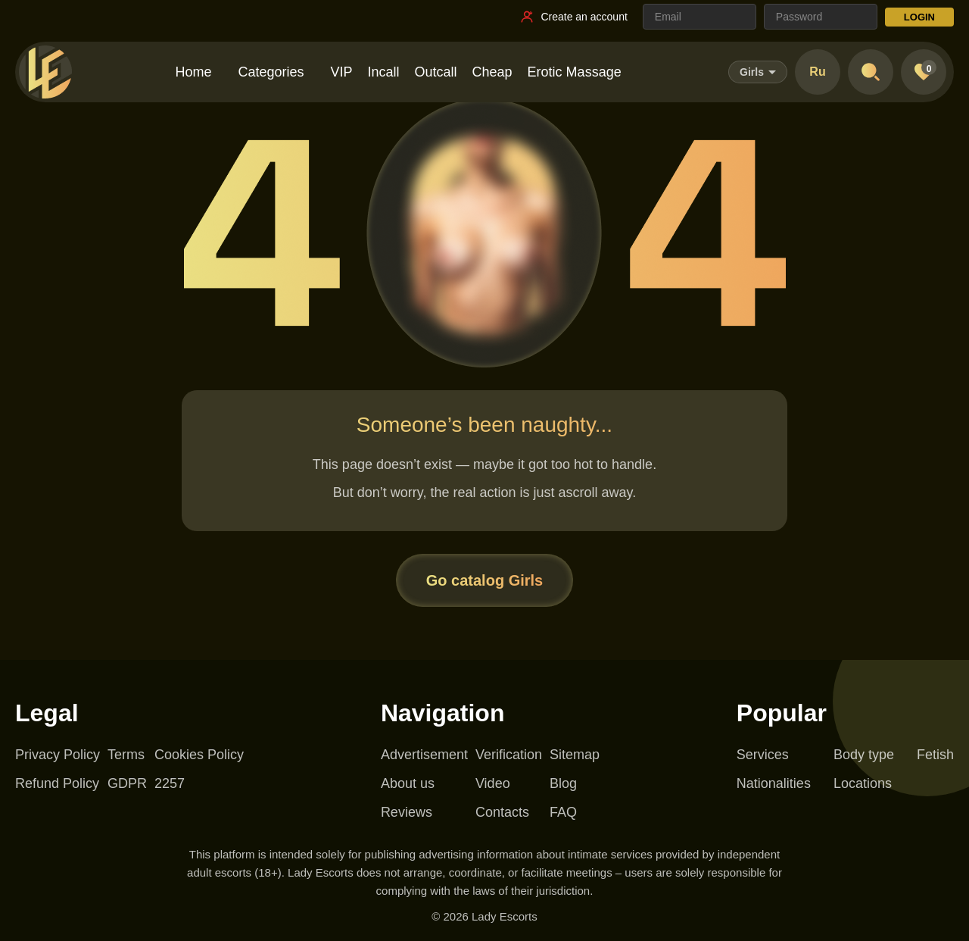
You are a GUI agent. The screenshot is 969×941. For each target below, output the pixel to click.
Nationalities (774, 783)
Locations (862, 783)
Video (492, 783)
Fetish (935, 754)
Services (763, 754)
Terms (126, 754)
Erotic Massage (575, 72)
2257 (169, 783)
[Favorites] (923, 72)
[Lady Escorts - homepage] (45, 72)
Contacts (502, 812)
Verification (508, 754)
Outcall (436, 72)
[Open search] (870, 72)
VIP (341, 72)
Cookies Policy (199, 754)
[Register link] (573, 16)
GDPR (127, 783)
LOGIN (919, 17)
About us (408, 783)
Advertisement (424, 754)
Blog (563, 783)
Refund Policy (57, 783)
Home (193, 72)
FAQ (563, 812)
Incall (384, 72)
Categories (271, 72)
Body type (863, 754)
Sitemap (575, 754)
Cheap (492, 72)
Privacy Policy (57, 754)
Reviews (406, 812)
